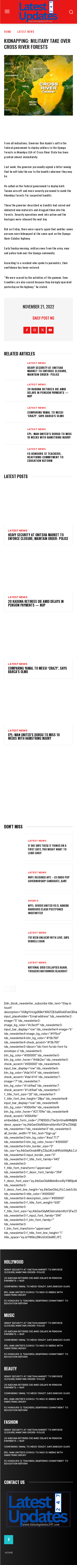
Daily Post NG (43, 318)
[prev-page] (6, 988)
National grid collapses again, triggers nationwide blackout (48, 969)
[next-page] (13, 988)
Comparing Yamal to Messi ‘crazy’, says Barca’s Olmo (45, 414)
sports (33, 901)
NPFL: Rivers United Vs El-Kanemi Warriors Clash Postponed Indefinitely (48, 909)
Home (7, 31)
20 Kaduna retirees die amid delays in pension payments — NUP (47, 392)
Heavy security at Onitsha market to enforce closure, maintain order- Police (47, 371)
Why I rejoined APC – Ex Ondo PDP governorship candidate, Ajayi (49, 879)
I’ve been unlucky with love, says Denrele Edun (48, 939)
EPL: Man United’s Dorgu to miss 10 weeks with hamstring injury (49, 435)
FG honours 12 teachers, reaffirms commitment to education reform (45, 457)
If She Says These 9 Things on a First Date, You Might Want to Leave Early (47, 849)
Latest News (25, 31)
